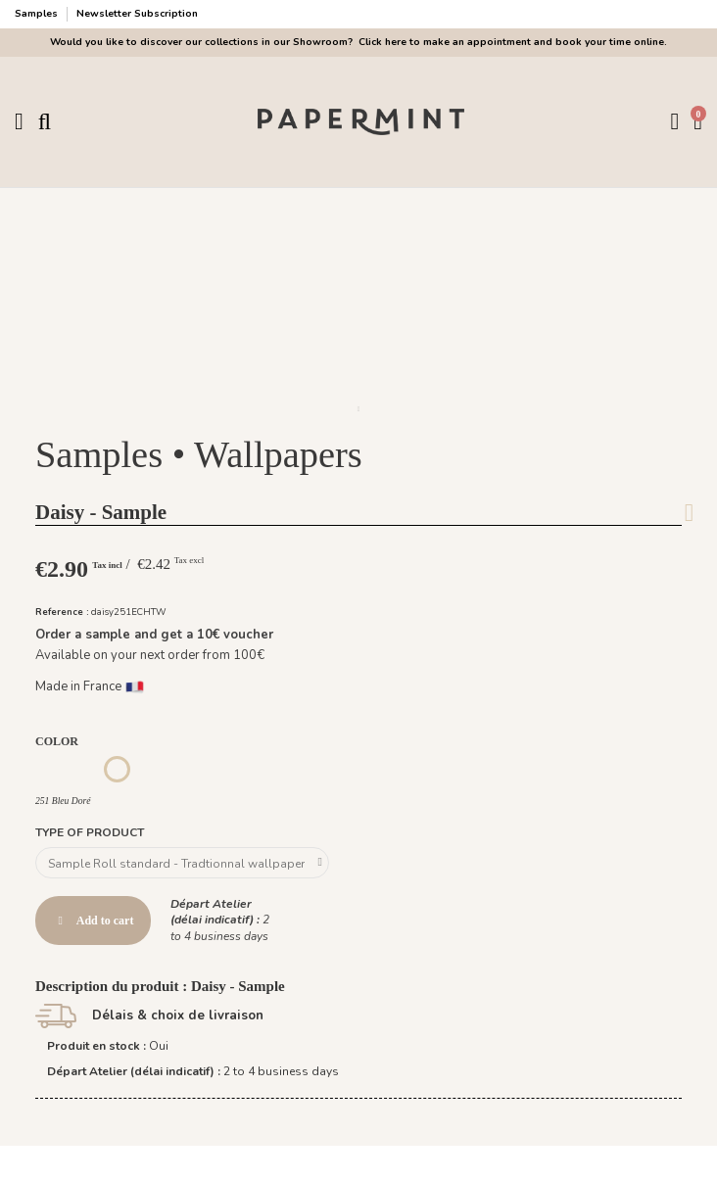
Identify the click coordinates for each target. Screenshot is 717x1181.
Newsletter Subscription (137, 14)
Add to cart (93, 920)
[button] (358, 409)
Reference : (62, 611)
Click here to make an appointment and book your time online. (511, 42)
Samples (38, 14)
